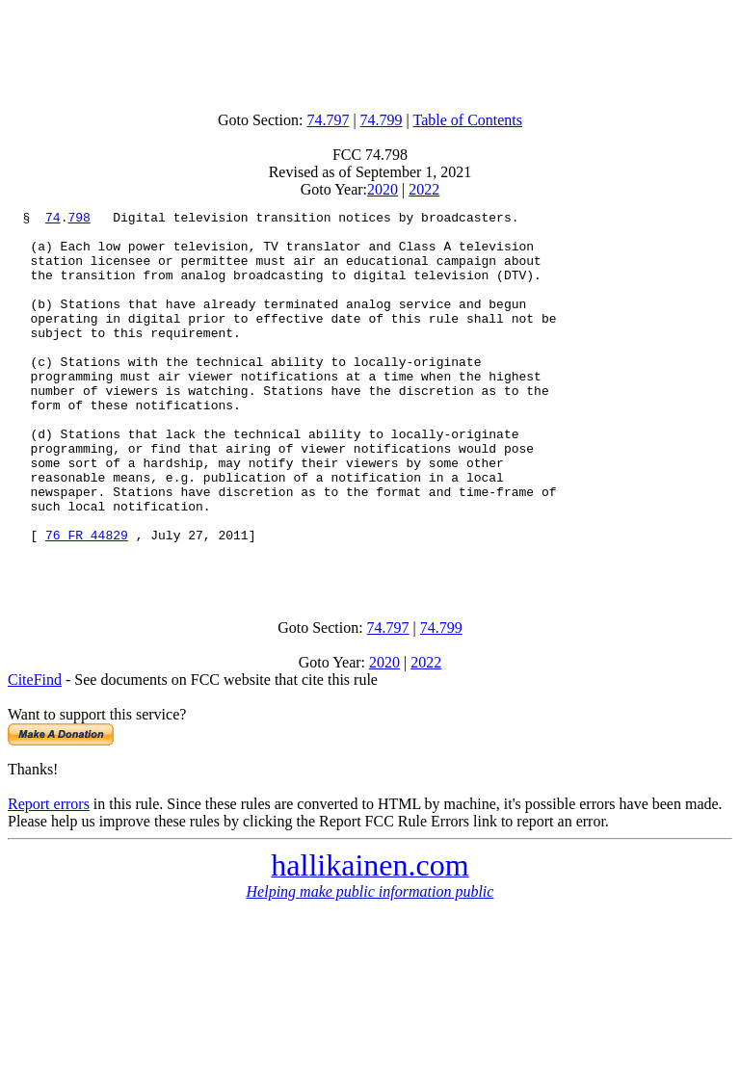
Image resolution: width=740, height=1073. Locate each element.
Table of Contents (468, 120)
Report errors (49, 876)
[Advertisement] (370, 51)
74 (53, 219)
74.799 (381, 120)
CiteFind (35, 752)
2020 (382, 189)
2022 (424, 189)
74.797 (327, 120)
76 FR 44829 (86, 601)
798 (78, 219)
